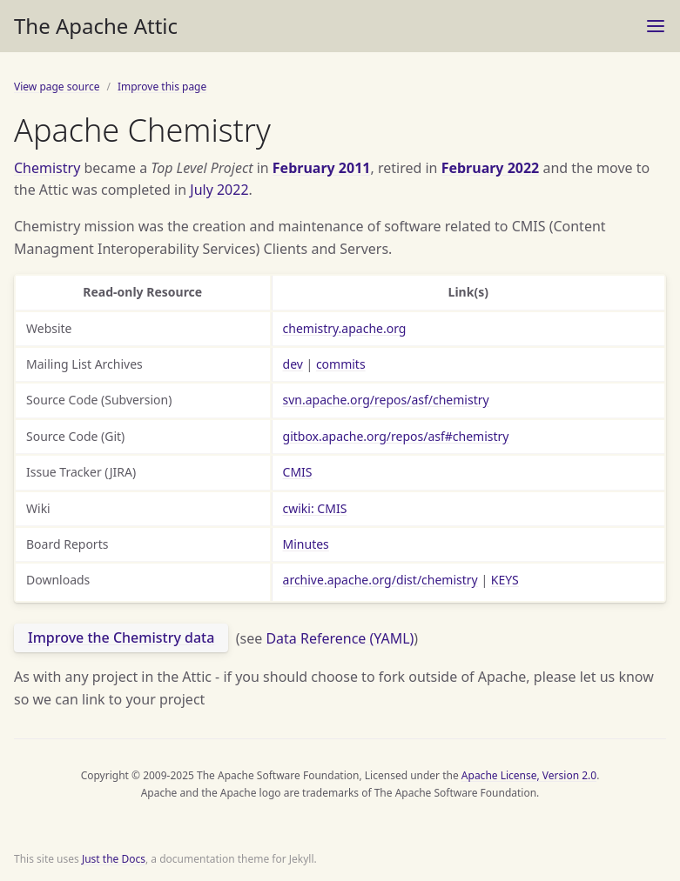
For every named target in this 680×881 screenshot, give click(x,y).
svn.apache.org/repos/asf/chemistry (386, 399)
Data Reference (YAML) (340, 637)
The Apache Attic (96, 25)
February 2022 (490, 167)
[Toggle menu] (655, 26)
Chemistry (47, 167)
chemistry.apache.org (345, 328)
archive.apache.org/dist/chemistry (380, 579)
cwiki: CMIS (315, 508)
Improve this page (162, 86)
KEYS (505, 579)
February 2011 (322, 167)
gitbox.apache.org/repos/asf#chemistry (396, 436)
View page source (56, 86)
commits (341, 364)
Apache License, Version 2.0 (528, 775)
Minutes (306, 544)
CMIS (298, 472)
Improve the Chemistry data (121, 637)
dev (293, 364)
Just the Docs (113, 858)
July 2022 (219, 189)
